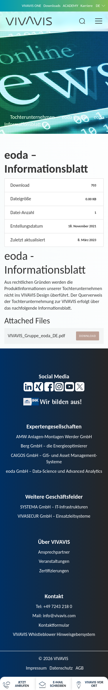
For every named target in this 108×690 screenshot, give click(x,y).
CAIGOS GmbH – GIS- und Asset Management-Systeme (54, 458)
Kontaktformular (54, 625)
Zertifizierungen (54, 570)
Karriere (87, 5)
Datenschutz (61, 668)
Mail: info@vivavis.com (53, 615)
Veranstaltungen (54, 561)
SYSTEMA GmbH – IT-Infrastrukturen (54, 507)
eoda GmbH (74, 117)
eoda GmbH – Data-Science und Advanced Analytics (54, 471)
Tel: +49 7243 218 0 (54, 606)
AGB (79, 668)
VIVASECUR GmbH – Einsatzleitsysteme (54, 516)
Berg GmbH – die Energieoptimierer (54, 446)
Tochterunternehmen (32, 117)
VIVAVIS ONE (31, 5)
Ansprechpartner (54, 552)
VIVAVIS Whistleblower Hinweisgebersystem (54, 634)
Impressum (36, 668)
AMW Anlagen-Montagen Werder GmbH (54, 436)
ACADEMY (70, 5)
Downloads (51, 5)
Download (87, 336)
